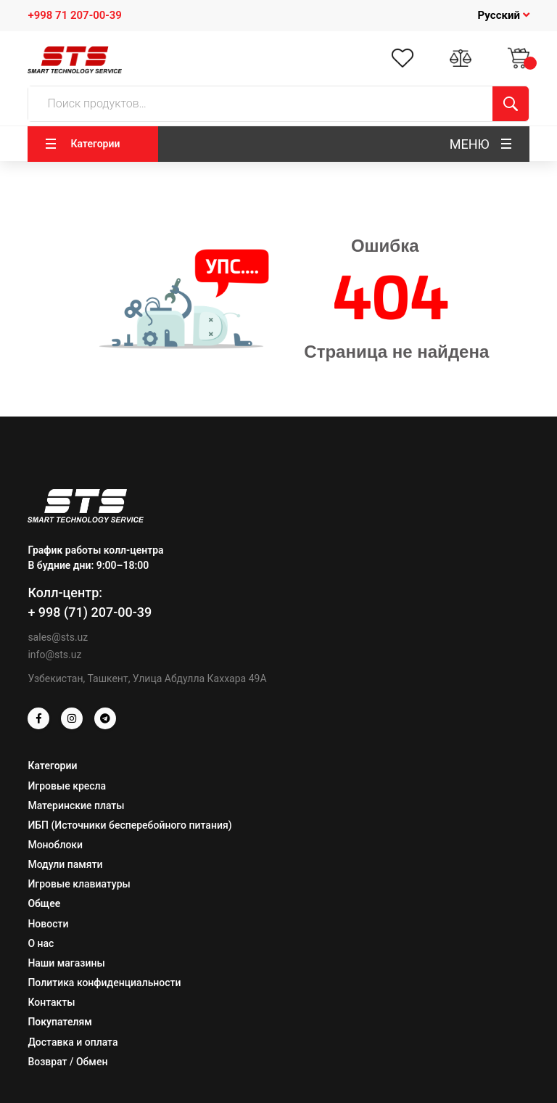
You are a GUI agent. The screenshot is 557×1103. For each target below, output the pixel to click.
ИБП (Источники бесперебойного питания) (129, 825)
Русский (503, 15)
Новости (48, 924)
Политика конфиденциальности (104, 982)
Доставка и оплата (72, 1042)
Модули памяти (65, 864)
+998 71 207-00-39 (75, 15)
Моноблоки (55, 844)
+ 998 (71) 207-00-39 (90, 612)
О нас (41, 943)
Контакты (51, 1002)
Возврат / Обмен (67, 1061)
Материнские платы (76, 805)
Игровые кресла (67, 786)
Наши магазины (66, 963)
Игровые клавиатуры (79, 884)
